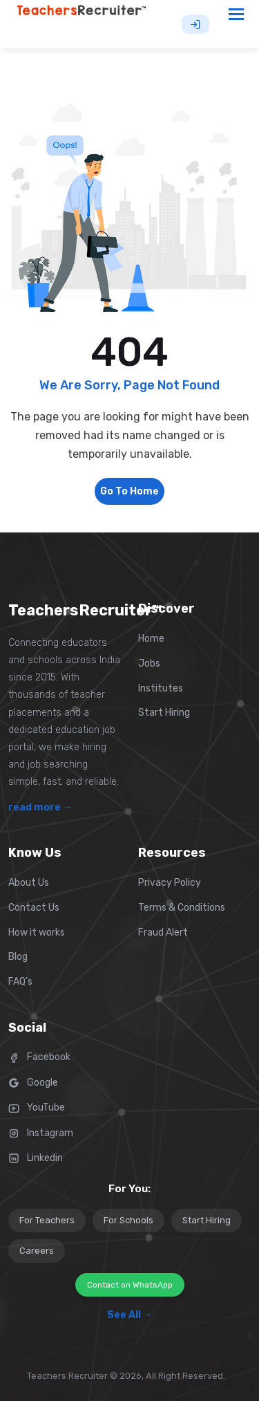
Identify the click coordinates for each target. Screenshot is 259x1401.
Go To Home (129, 491)
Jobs (149, 663)
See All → (130, 1315)
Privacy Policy (169, 883)
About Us (28, 883)
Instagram (40, 1133)
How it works (36, 932)
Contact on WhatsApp (130, 1285)
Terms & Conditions (181, 907)
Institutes (160, 688)
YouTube (36, 1107)
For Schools (128, 1220)
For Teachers (47, 1220)
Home (151, 638)
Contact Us (33, 907)
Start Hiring (164, 712)
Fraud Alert (163, 932)
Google (33, 1082)
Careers (36, 1250)
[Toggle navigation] (237, 14)
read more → (40, 807)
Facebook (39, 1057)
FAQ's (20, 981)
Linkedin (35, 1158)
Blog (18, 957)
